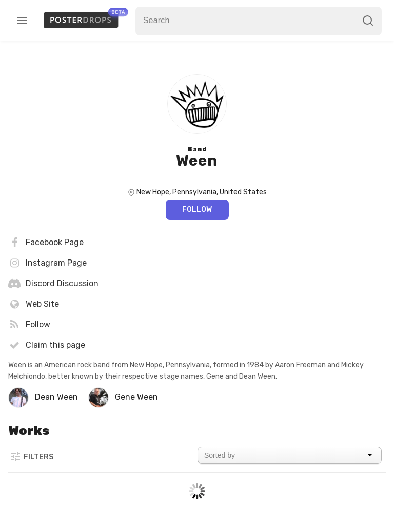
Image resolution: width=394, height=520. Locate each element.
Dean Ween (56, 397)
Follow (197, 209)
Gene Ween (136, 397)
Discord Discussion (53, 283)
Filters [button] (31, 457)
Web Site (33, 304)
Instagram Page (47, 263)
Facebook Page (46, 242)
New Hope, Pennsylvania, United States (201, 192)
